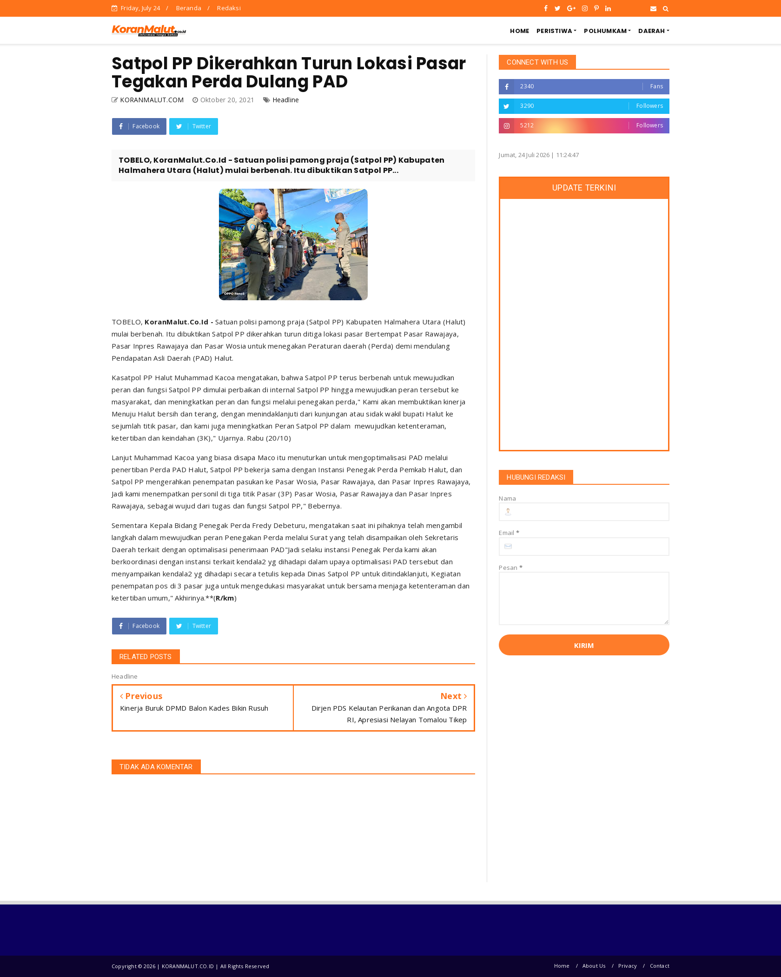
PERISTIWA (554, 30)
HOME (519, 30)
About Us (594, 965)
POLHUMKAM (605, 30)
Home (562, 965)
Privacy (627, 965)
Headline (285, 99)
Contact (659, 965)
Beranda (188, 8)
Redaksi (228, 8)
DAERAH (651, 30)
